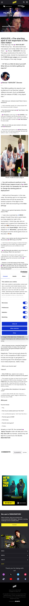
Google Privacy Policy (14, 598)
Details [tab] (14, 276)
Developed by (14, 601)
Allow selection (14, 328)
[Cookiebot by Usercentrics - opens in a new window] (20, 272)
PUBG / (4, 29)
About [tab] (23, 276)
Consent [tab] (5, 276)
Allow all (14, 323)
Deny (14, 333)
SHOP (2, 564)
